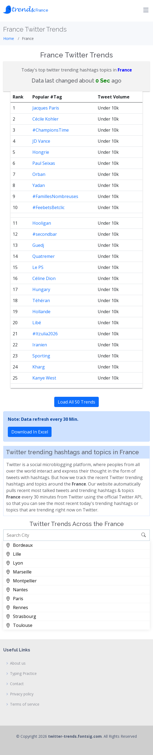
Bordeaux (19, 545)
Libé (36, 323)
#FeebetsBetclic (48, 207)
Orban (38, 174)
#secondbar (44, 234)
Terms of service (24, 704)
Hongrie (40, 152)
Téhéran (41, 300)
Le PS (37, 267)
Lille (13, 554)
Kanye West (44, 378)
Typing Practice (23, 673)
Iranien (39, 345)
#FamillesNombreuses (55, 196)
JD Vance (41, 141)
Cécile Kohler (45, 119)
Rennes (17, 607)
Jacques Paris (45, 108)
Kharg (38, 367)
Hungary (41, 289)
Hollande (41, 312)
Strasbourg (21, 616)
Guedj (38, 245)
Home (8, 38)
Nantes (17, 590)
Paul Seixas (43, 163)
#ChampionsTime (50, 130)
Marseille (19, 572)
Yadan (38, 185)
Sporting (41, 356)
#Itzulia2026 (45, 334)
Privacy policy (21, 694)
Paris (14, 599)
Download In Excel (29, 432)
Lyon (14, 563)
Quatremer (43, 256)
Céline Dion (44, 278)
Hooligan (41, 223)
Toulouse (19, 625)
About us (18, 663)
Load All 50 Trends (76, 402)
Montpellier (21, 581)
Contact (17, 684)
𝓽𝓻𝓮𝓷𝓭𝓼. (25, 8)
